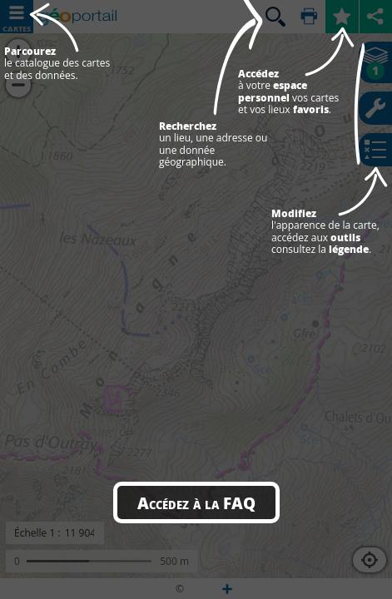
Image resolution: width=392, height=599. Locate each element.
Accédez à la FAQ (196, 502)
